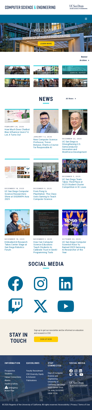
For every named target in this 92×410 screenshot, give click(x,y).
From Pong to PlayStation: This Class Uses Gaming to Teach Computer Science (45, 195)
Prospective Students (10, 372)
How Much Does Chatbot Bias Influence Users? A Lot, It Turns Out (17, 132)
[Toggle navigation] (46, 19)
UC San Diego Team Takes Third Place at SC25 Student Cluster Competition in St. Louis (74, 183)
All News (70, 99)
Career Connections (13, 377)
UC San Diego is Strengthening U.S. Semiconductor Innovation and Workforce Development (74, 146)
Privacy (74, 404)
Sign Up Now (46, 339)
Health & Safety (11, 384)
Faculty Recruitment (34, 371)
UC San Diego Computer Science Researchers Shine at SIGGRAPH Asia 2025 (17, 195)
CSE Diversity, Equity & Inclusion (35, 375)
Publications (31, 380)
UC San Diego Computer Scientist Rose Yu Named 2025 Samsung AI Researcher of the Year (74, 247)
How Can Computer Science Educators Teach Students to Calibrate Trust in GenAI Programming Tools (45, 247)
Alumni (7, 380)
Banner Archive (84, 58)
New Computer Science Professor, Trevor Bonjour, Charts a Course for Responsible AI (45, 143)
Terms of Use (84, 404)
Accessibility (63, 404)
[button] (7, 37)
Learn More (46, 44)
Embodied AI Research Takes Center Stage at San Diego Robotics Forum (16, 246)
